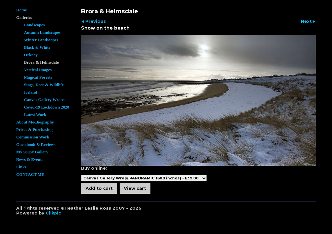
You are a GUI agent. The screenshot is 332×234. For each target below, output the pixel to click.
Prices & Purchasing (34, 129)
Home (21, 10)
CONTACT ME (30, 174)
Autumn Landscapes (42, 32)
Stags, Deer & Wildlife (44, 85)
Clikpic (53, 213)
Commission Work (32, 137)
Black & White (37, 47)
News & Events (29, 159)
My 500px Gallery (32, 152)
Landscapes (34, 25)
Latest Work (35, 114)
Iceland (30, 92)
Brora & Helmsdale (41, 62)
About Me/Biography (35, 122)
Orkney (31, 55)
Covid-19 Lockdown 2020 (46, 107)
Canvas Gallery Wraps (44, 100)
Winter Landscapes (41, 40)
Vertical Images (38, 70)
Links (21, 167)
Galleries (24, 17)
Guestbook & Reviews (35, 144)
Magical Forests (38, 77)
